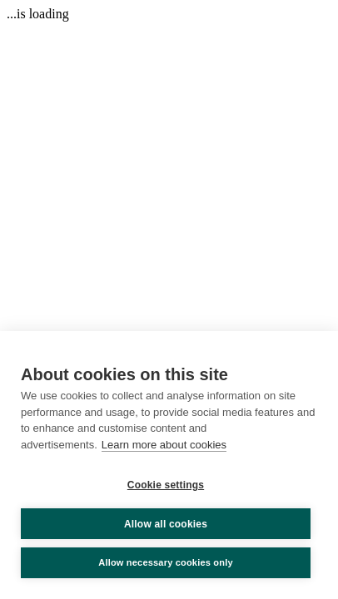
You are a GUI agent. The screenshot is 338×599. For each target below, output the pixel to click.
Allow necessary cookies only (165, 562)
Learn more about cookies (164, 444)
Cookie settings (165, 485)
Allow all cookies (165, 524)
